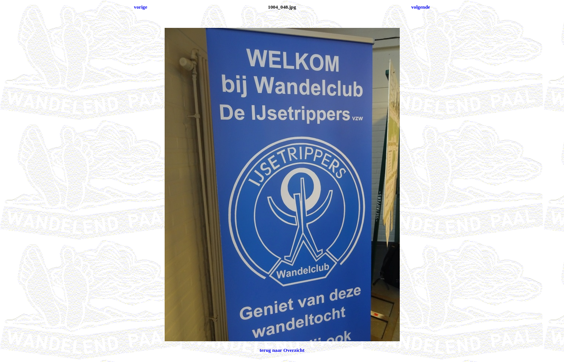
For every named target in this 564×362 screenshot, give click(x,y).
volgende (420, 7)
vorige (140, 7)
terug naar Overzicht (282, 350)
